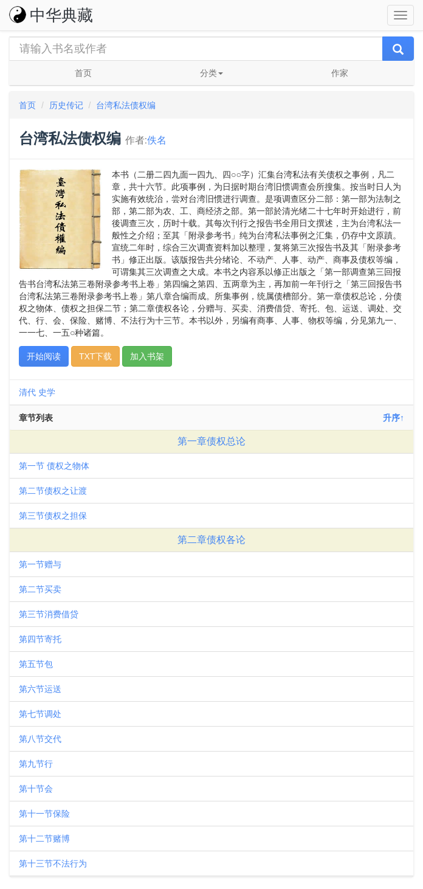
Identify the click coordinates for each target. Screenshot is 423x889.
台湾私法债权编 (126, 105)
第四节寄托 (40, 639)
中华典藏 (51, 15)
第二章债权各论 (211, 539)
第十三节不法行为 (53, 863)
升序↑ (393, 418)
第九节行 (36, 764)
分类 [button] (211, 73)
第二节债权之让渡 (53, 491)
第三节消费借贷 (48, 614)
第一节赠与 (40, 564)
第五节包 (36, 664)
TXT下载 (95, 356)
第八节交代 (40, 739)
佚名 (157, 140)
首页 (83, 73)
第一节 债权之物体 (54, 466)
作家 (339, 73)
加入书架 (147, 356)
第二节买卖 (40, 589)
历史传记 (66, 105)
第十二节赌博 (44, 838)
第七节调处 (40, 714)
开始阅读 (44, 356)
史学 (46, 392)
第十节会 (36, 789)
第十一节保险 (44, 813)
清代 (27, 392)
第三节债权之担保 (53, 516)
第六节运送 (40, 689)
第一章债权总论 (211, 441)
